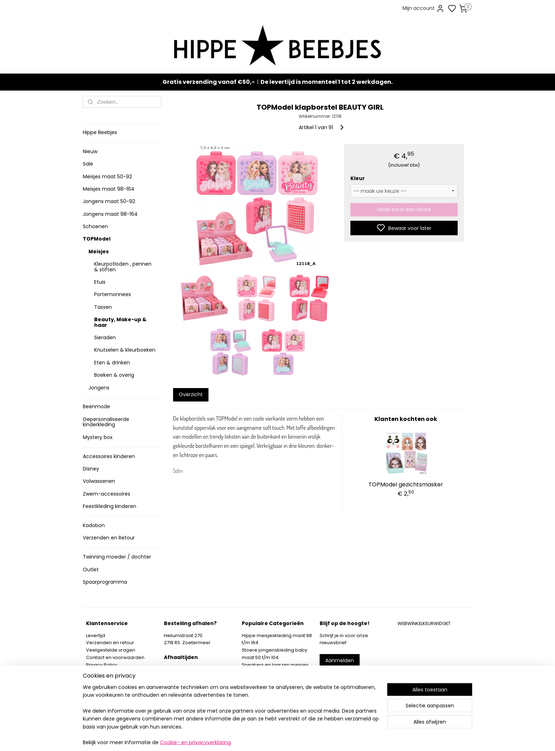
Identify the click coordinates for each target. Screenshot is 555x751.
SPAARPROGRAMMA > (266, 701)
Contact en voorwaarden (115, 657)
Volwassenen (99, 481)
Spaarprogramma (105, 581)
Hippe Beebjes (100, 132)
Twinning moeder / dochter (117, 556)
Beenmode (96, 406)
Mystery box (98, 437)
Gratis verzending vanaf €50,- (208, 82)
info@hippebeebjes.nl (354, 685)
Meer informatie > (184, 691)
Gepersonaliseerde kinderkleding (106, 422)
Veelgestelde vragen (110, 650)
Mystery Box (255, 686)
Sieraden (105, 337)
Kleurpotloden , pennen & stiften (122, 266)
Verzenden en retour (110, 642)
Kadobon (94, 525)
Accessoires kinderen (109, 456)
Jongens (98, 387)
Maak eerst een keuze (404, 209)
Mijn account (423, 8)
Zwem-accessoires (106, 493)
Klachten (96, 672)
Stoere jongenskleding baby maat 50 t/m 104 (274, 654)
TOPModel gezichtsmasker (405, 484)
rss (318, 738)
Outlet (91, 569)
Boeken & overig (114, 375)
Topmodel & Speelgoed (270, 679)
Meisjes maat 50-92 (107, 176)
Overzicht (190, 394)
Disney (91, 468)
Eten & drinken (112, 362)
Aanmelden (339, 660)
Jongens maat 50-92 (109, 201)
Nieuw (90, 151)
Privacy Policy (101, 665)
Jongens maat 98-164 (110, 214)
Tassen (103, 307)
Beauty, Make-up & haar (120, 322)
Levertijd (95, 635)
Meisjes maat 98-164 (109, 188)
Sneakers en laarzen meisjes (275, 665)
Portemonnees (112, 294)
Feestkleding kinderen (109, 506)
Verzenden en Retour (109, 537)
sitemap (303, 738)
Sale (88, 163)
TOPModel (96, 238)
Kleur (357, 178)
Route (173, 698)
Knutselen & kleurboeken (124, 349)
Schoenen (95, 226)
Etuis (99, 281)
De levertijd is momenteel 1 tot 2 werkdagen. (327, 82)
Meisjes (98, 251)
